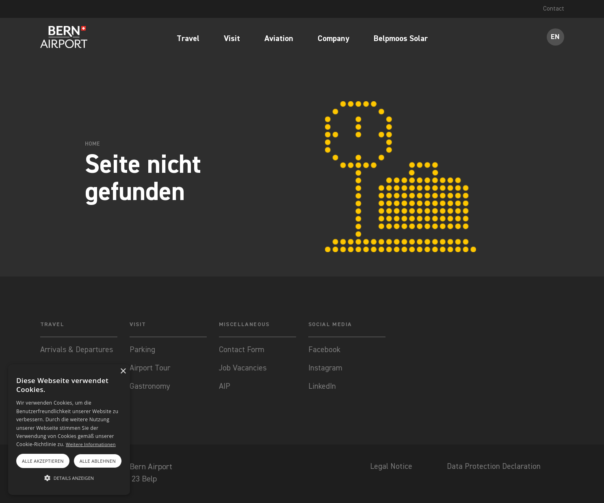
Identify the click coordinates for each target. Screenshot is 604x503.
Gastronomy (150, 388)
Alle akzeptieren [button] (43, 461)
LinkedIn (322, 388)
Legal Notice (386, 468)
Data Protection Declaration (492, 468)
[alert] (69, 429)
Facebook (324, 350)
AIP (225, 388)
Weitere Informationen (91, 444)
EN (555, 37)
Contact (553, 9)
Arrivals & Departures (77, 350)
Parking (143, 350)
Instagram (325, 369)
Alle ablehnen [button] (98, 461)
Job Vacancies (243, 369)
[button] (69, 478)
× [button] (123, 371)
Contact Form (242, 350)
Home (92, 144)
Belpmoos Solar (401, 39)
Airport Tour (151, 369)
